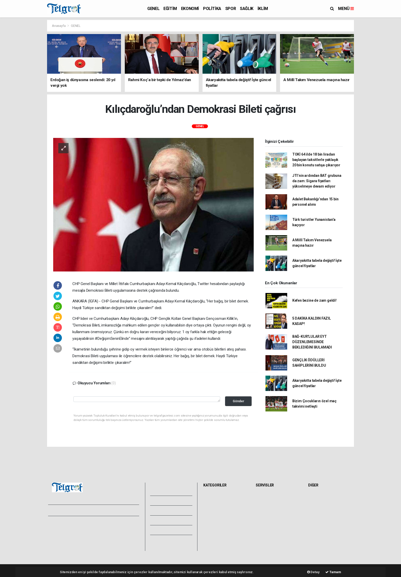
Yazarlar (162, 510)
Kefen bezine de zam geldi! (314, 300)
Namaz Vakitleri (269, 508)
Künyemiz (163, 530)
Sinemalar (265, 530)
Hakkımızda (59, 528)
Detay (313, 572)
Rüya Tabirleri (320, 513)
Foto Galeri (165, 491)
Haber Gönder (103, 540)
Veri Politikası (60, 540)
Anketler (316, 502)
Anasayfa (59, 26)
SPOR (230, 8)
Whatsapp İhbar (104, 534)
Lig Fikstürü (266, 519)
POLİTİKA (212, 8)
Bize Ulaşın (164, 540)
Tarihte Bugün (268, 525)
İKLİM (263, 8)
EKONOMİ (190, 8)
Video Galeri (165, 500)
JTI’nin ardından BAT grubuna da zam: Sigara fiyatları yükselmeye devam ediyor (316, 180)
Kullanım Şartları (104, 528)
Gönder (238, 401)
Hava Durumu (268, 497)
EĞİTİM (170, 8)
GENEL (153, 8)
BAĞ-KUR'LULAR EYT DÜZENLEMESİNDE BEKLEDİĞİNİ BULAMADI (312, 341)
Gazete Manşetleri (271, 547)
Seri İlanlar (265, 536)
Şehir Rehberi (267, 542)
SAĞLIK (246, 8)
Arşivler (162, 520)
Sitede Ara (318, 497)
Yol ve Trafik (267, 502)
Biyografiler (319, 508)
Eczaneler (265, 513)
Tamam (333, 572)
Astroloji (316, 519)
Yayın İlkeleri (59, 534)
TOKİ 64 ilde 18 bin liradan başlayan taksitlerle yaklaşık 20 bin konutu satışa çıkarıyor (316, 159)
